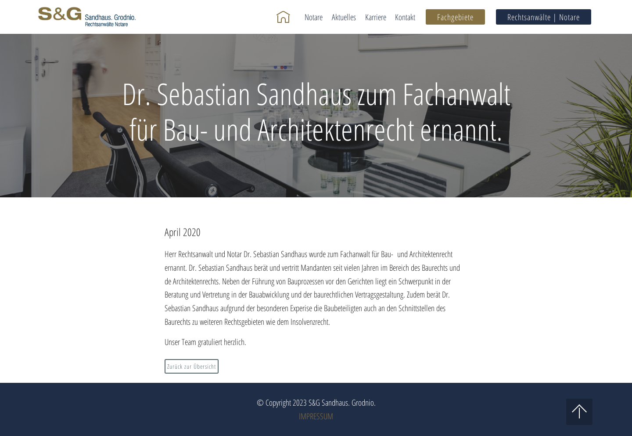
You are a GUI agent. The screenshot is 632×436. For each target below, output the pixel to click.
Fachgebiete (455, 17)
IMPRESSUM (316, 416)
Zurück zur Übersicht (191, 366)
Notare (314, 17)
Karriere (375, 17)
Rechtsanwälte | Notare (543, 17)
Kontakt (405, 17)
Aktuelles (344, 17)
